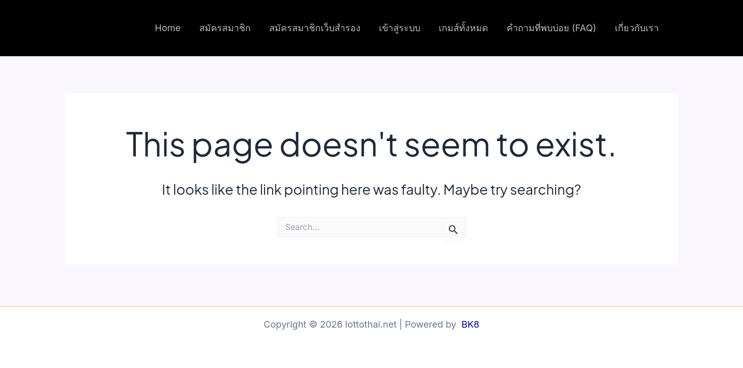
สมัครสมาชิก (225, 27)
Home (167, 27)
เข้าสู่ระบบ (399, 27)
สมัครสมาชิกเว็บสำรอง (315, 27)
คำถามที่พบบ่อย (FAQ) (551, 27)
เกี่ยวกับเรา (637, 27)
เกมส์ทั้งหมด (463, 27)
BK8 (471, 324)
